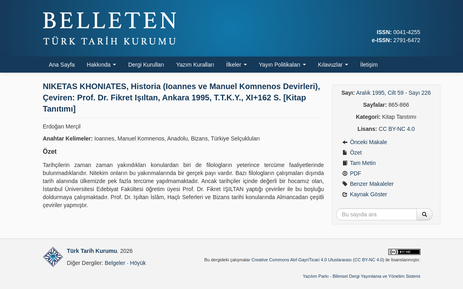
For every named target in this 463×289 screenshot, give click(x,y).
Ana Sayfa (62, 64)
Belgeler (115, 263)
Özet (352, 152)
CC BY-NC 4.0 (397, 129)
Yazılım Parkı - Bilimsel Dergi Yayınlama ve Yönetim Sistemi (361, 276)
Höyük (138, 263)
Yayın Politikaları (282, 64)
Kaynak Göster (365, 194)
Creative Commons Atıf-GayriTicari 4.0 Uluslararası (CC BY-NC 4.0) (317, 259)
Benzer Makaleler (368, 184)
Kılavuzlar (333, 64)
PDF (351, 173)
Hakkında (101, 64)
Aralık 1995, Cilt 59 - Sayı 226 (393, 93)
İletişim (369, 64)
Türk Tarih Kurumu (92, 251)
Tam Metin (359, 163)
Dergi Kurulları (146, 64)
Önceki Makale (364, 142)
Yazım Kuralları (195, 64)
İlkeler (236, 64)
